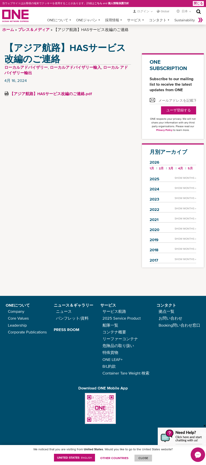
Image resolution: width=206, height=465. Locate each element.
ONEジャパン (86, 20)
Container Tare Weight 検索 (125, 373)
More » (200, 20)
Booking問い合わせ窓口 (179, 325)
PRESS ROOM (66, 329)
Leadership (17, 325)
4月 (180, 168)
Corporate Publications (27, 332)
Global (165, 11)
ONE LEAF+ (112, 359)
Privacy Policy (164, 130)
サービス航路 (114, 311)
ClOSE (143, 458)
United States (74, 457)
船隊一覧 (110, 325)
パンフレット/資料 (72, 318)
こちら (98, 3)
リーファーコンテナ (120, 339)
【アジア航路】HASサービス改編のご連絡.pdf (51, 93)
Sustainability (184, 20)
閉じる (198, 3)
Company (16, 311)
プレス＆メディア (34, 29)
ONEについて (57, 20)
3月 (170, 168)
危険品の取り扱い (118, 345)
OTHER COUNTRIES (114, 458)
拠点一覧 (166, 311)
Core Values (18, 318)
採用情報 (112, 20)
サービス (134, 20)
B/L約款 (109, 366)
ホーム (8, 29)
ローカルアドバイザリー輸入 (75, 67)
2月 (161, 168)
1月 (152, 168)
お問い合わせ (170, 318)
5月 (190, 168)
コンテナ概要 (114, 332)
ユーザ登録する (178, 110)
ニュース (64, 311)
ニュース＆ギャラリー (73, 305)
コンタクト (158, 20)
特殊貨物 (110, 352)
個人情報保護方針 (118, 3)
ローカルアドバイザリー (26, 67)
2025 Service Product (121, 318)
